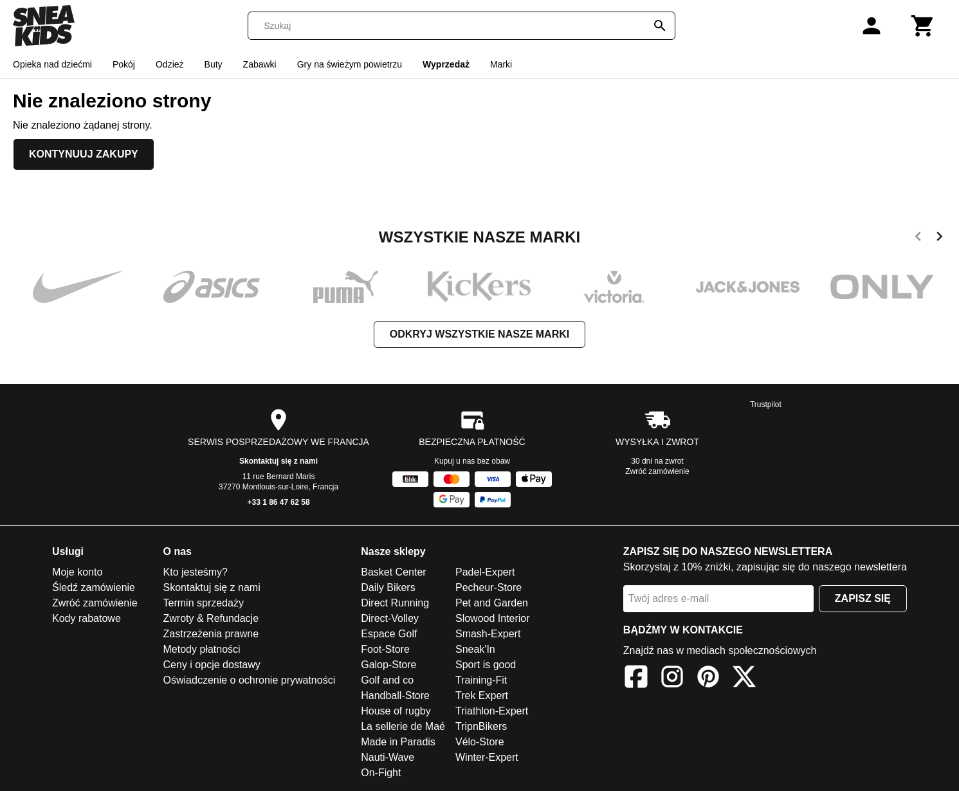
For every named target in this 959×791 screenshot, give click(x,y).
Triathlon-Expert (491, 710)
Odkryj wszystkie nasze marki (479, 334)
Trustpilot (765, 404)
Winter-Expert (486, 757)
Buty (214, 64)
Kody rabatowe (86, 618)
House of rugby (396, 710)
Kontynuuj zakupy (83, 154)
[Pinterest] (708, 679)
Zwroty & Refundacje (211, 618)
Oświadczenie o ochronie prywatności (249, 680)
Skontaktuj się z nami (278, 461)
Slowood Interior (492, 618)
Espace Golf (389, 633)
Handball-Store (395, 695)
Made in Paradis (398, 741)
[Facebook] (636, 679)
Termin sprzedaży (203, 602)
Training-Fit (481, 680)
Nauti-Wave (387, 757)
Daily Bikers (388, 587)
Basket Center (393, 572)
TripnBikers (481, 726)
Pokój (124, 64)
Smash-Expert (487, 633)
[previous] (918, 238)
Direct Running (395, 602)
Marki (501, 64)
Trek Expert (481, 695)
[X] (744, 679)
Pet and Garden (491, 602)
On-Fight (381, 772)
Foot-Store (385, 649)
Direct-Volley (390, 618)
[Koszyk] (923, 26)
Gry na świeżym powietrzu (349, 64)
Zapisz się (863, 598)
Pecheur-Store (488, 587)
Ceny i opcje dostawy (211, 664)
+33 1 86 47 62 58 (278, 502)
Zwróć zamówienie (657, 471)
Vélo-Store (479, 741)
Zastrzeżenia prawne (211, 633)
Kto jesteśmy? (195, 572)
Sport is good (485, 664)
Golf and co (387, 680)
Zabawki (260, 64)
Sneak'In (475, 649)
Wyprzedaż (446, 64)
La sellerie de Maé (403, 726)
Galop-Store (388, 664)
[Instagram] (672, 679)
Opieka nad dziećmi (52, 64)
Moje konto (77, 572)
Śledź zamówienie (93, 587)
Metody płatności (202, 649)
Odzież (170, 64)
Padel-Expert (485, 572)
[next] (939, 238)
